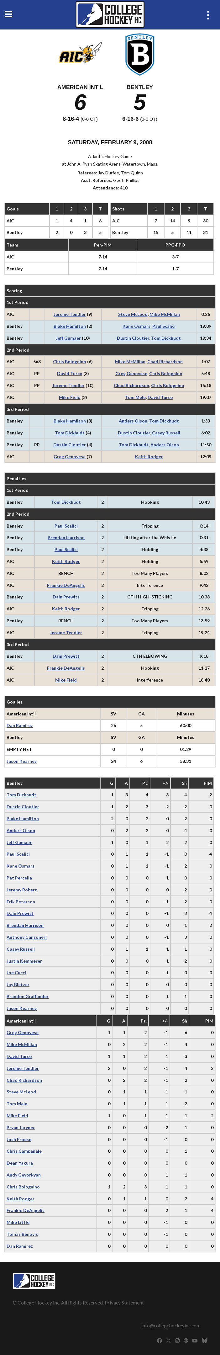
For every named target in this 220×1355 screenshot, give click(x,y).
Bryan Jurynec (21, 1127)
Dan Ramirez (20, 725)
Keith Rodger (149, 456)
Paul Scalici (163, 326)
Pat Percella (19, 877)
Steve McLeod (133, 314)
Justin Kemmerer (24, 961)
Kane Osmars (136, 326)
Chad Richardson (165, 361)
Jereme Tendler (70, 314)
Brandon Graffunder (28, 996)
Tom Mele (135, 397)
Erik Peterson (21, 901)
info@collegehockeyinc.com (171, 1325)
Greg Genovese (131, 373)
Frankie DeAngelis (66, 585)
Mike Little (18, 1222)
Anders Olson (133, 420)
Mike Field (70, 397)
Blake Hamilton (70, 326)
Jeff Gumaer (68, 338)
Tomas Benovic (22, 1234)
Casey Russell (166, 432)
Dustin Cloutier (133, 338)
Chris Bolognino (69, 361)
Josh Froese (19, 1139)
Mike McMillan (164, 314)
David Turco (69, 373)
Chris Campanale (24, 1151)
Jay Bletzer (18, 984)
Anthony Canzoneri (27, 937)
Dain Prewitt (66, 596)
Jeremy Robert (22, 889)
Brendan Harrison (66, 537)
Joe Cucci (16, 972)
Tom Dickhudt (166, 338)
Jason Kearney (22, 761)
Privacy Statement (124, 1302)
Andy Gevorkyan (24, 1174)
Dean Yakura (20, 1163)
